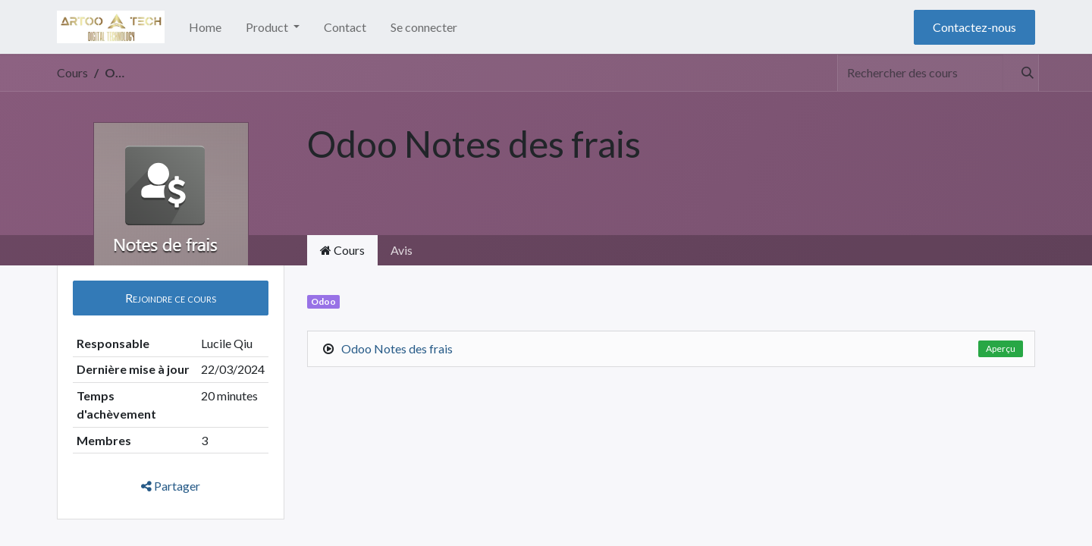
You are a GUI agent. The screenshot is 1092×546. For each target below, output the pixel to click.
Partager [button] (170, 486)
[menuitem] (205, 27)
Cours (72, 72)
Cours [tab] (342, 250)
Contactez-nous (974, 27)
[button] (170, 298)
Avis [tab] (402, 250)
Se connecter (424, 27)
